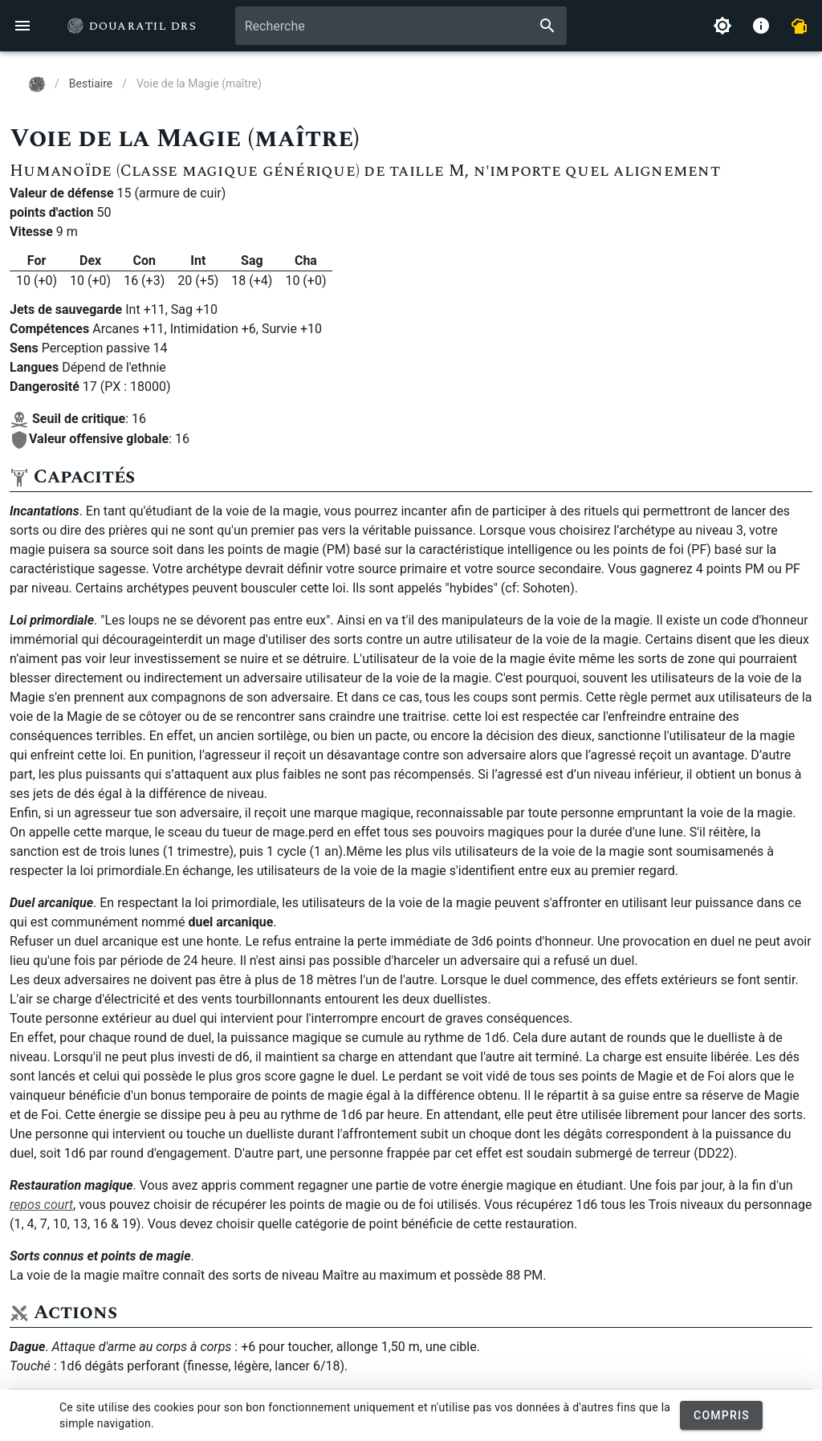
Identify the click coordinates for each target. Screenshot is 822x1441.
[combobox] (401, 25)
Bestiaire (90, 83)
